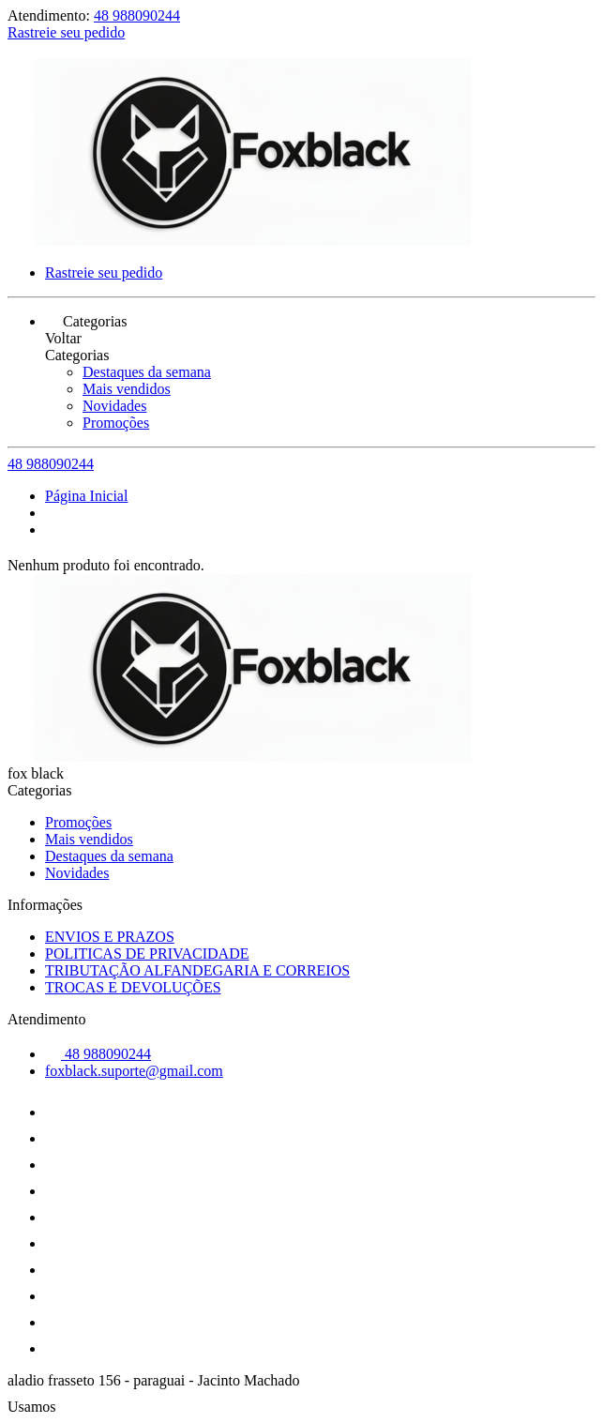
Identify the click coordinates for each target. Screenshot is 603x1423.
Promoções (116, 423)
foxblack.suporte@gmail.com (134, 1071)
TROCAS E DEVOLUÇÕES (133, 987)
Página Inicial (86, 496)
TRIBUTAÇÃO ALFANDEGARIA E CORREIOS (197, 970)
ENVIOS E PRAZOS (109, 937)
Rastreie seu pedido (66, 32)
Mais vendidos (127, 389)
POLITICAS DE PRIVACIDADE (147, 953)
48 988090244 (137, 15)
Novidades (114, 406)
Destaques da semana (147, 372)
